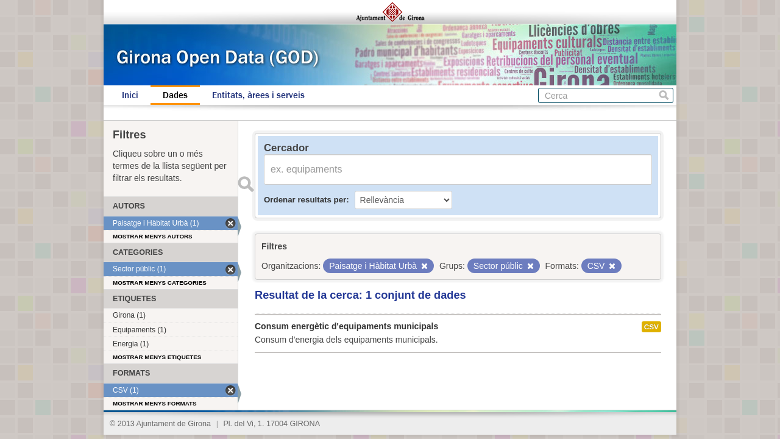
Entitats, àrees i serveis (258, 95)
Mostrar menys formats (155, 403)
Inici (130, 95)
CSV (651, 327)
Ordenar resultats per (305, 199)
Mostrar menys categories (160, 282)
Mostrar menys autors (153, 236)
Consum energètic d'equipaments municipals (346, 326)
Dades (175, 95)
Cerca (664, 95)
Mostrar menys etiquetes (157, 357)
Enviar (245, 184)
